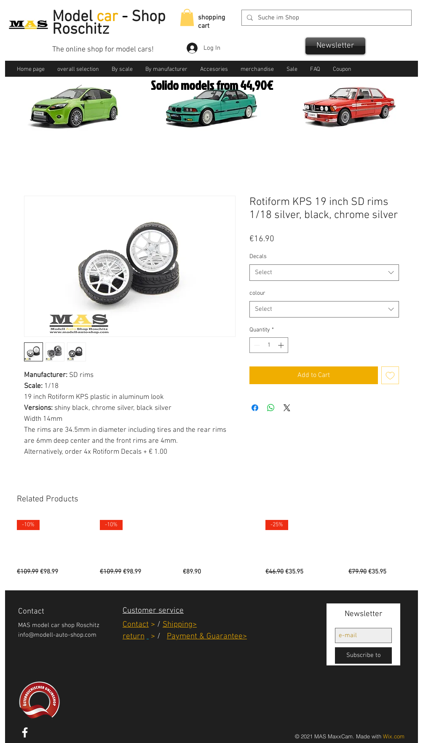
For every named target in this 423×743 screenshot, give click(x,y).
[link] (187, 17)
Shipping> (180, 625)
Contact (136, 625)
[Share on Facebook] (255, 408)
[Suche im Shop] (326, 18)
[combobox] (324, 272)
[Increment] (281, 345)
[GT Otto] (222, 122)
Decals (258, 256)
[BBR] (212, 122)
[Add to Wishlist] (390, 375)
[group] (211, 548)
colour (257, 293)
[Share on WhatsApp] (271, 408)
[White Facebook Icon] (25, 732)
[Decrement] (256, 345)
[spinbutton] (268, 345)
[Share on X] (287, 408)
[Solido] (202, 122)
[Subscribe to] (363, 655)
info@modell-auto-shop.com (57, 635)
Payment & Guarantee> (207, 636)
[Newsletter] (335, 46)
